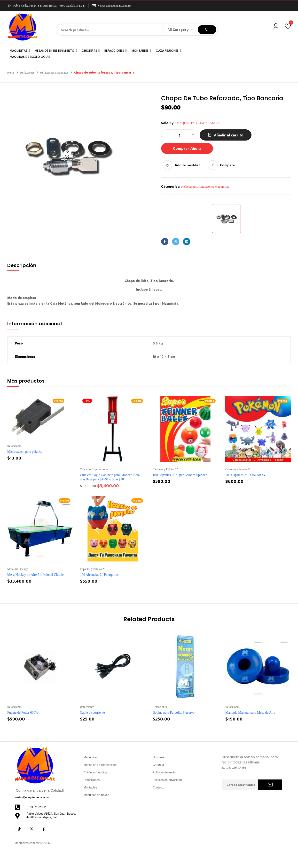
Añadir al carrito (228, 135)
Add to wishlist (187, 165)
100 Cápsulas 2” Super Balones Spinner (180, 475)
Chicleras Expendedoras (94, 469)
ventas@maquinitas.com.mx (114, 5)
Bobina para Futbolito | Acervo (174, 712)
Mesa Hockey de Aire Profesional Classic (35, 575)
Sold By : (168, 123)
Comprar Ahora (187, 148)
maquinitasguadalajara (198, 123)
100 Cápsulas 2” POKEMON (245, 475)
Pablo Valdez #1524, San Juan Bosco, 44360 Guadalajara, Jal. (46, 5)
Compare (227, 165)
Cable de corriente (92, 712)
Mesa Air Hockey (17, 569)
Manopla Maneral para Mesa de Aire (250, 712)
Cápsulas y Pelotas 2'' (165, 469)
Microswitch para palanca (24, 451)
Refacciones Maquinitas (54, 72)
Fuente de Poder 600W (23, 712)
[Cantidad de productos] (179, 135)
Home (10, 72)
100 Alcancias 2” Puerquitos (99, 575)
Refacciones (27, 72)
